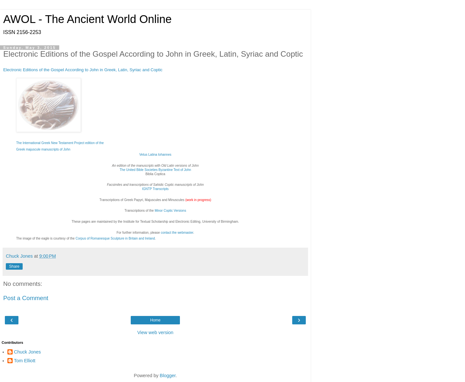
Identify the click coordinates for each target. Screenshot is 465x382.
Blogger (168, 375)
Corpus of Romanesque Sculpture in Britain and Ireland (115, 238)
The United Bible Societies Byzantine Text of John (155, 170)
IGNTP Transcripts (155, 189)
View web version (155, 332)
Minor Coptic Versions (170, 210)
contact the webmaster (177, 232)
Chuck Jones (27, 351)
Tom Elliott (24, 360)
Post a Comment (25, 298)
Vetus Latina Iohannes (155, 154)
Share (14, 266)
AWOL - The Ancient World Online (87, 19)
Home (155, 320)
